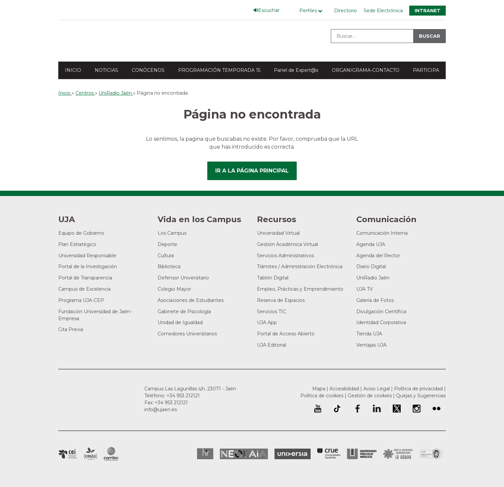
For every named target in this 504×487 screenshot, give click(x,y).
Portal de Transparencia (85, 278)
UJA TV (364, 289)
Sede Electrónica (383, 11)
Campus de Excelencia (84, 289)
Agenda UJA (370, 244)
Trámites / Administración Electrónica (299, 266)
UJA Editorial (271, 345)
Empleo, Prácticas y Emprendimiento (300, 289)
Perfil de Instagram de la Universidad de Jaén (417, 409)
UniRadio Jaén (372, 278)
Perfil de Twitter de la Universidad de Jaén (397, 409)
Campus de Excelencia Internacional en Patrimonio (67, 454)
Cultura (166, 256)
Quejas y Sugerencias (421, 396)
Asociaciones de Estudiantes (191, 300)
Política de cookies (321, 396)
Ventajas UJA (371, 345)
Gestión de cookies (370, 396)
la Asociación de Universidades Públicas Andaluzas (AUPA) (362, 454)
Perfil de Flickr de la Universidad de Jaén (436, 409)
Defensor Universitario (183, 278)
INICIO (73, 70)
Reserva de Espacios (281, 300)
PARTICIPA (426, 70)
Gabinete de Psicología (184, 312)
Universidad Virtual (278, 233)
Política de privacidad (418, 389)
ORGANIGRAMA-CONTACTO (365, 70)
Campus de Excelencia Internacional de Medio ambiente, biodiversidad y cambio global (111, 454)
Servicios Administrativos (285, 256)
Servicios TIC (271, 312)
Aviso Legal (376, 389)
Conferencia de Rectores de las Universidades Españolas (328, 453)
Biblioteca (169, 266)
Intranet (427, 11)
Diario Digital (371, 266)
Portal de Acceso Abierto (286, 334)
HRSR (205, 453)
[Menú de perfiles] (312, 11)
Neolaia (244, 454)
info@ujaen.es (160, 410)
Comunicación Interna (382, 233)
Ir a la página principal (252, 171)
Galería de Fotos (375, 300)
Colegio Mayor (174, 289)
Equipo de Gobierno (81, 233)
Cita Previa (70, 329)
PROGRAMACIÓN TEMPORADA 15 (219, 70)
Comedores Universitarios (187, 334)
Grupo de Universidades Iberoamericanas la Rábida (398, 454)
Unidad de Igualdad (180, 322)
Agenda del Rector (378, 256)
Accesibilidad (344, 389)
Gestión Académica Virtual (287, 244)
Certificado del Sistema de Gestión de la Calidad (431, 453)
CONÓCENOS (148, 70)
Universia (293, 454)
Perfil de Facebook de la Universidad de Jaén (357, 409)
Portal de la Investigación (87, 266)
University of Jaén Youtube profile (317, 409)
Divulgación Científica (381, 312)
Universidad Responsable (87, 256)
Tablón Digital (272, 278)
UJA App (267, 322)
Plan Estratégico (77, 244)
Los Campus (172, 233)
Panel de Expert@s (296, 70)
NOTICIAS (106, 70)
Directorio (345, 11)
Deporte (167, 244)
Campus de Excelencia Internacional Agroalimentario (90, 454)
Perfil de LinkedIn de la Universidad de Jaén (377, 409)
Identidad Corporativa (381, 322)
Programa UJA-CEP (81, 300)
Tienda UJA (369, 334)
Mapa (318, 389)
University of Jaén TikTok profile (337, 409)
